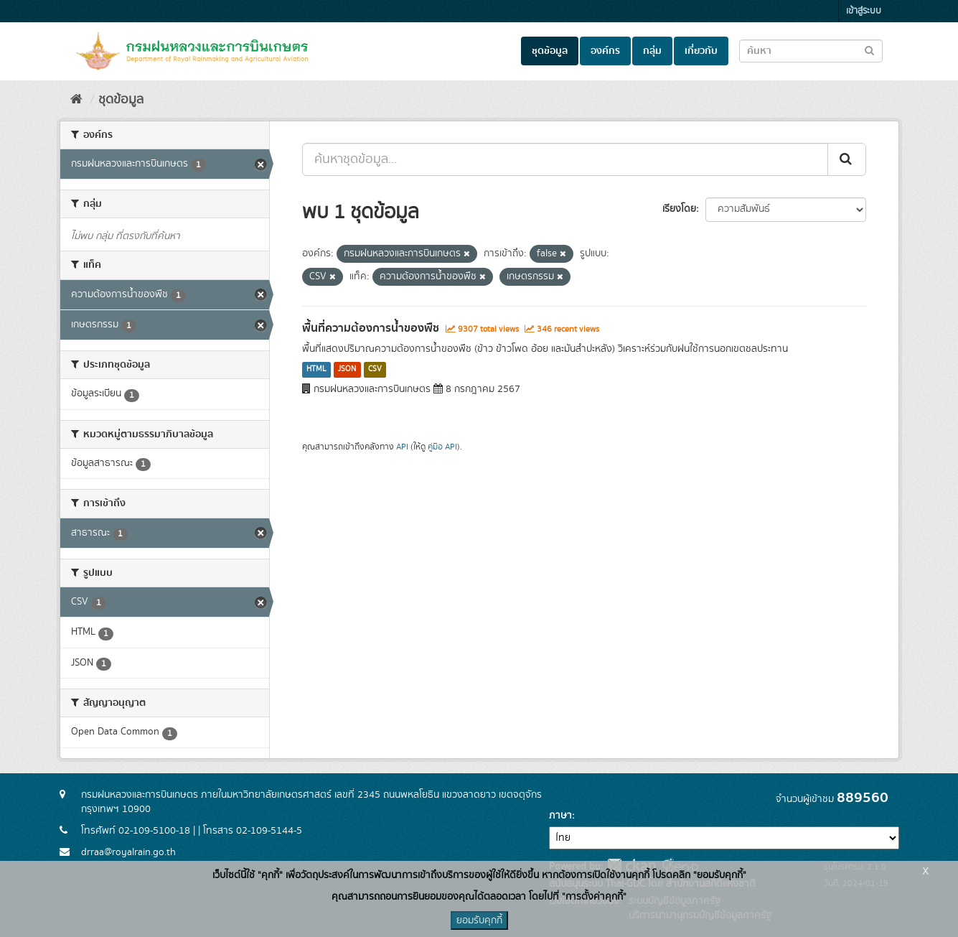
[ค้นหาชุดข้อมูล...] (565, 159)
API (402, 447)
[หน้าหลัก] (76, 99)
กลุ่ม (652, 51)
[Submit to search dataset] (869, 50)
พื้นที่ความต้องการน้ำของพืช (370, 328)
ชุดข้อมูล (550, 51)
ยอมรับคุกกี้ (479, 920)
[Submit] (846, 159)
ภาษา (560, 815)
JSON (347, 370)
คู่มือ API (442, 447)
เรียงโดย (679, 209)
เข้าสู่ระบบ (863, 11)
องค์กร (605, 51)
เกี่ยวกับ (701, 51)
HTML (316, 370)
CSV (375, 370)
